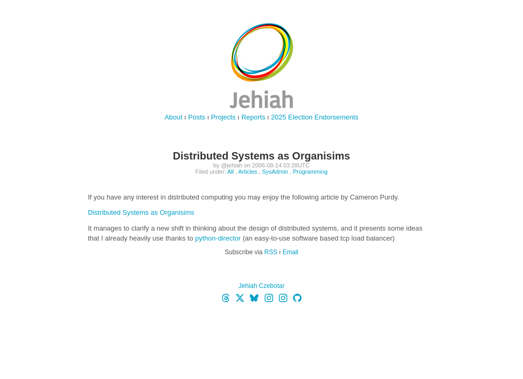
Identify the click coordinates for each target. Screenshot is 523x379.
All (230, 171)
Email (290, 252)
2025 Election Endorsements (314, 117)
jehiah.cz (261, 65)
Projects (223, 117)
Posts (197, 117)
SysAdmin (275, 171)
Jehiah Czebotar (261, 286)
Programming (310, 171)
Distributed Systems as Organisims (141, 212)
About (174, 117)
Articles (247, 171)
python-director (218, 238)
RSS (270, 252)
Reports (254, 117)
